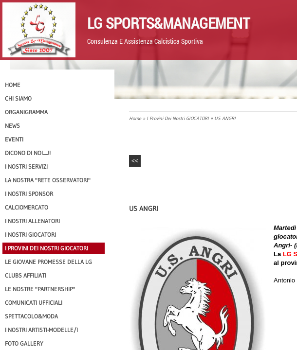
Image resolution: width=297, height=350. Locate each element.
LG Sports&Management (168, 23)
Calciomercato (26, 207)
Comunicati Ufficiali (33, 302)
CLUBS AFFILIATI (25, 275)
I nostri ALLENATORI (32, 221)
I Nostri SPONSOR (29, 193)
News (12, 125)
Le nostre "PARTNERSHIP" (40, 289)
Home (135, 118)
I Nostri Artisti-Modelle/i (41, 329)
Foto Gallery (24, 343)
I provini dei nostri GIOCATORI (178, 118)
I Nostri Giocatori (30, 234)
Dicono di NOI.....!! (28, 153)
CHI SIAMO (18, 98)
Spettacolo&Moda (31, 316)
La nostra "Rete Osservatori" (48, 180)
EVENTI (14, 139)
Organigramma (26, 112)
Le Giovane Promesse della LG (48, 261)
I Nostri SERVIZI (26, 166)
